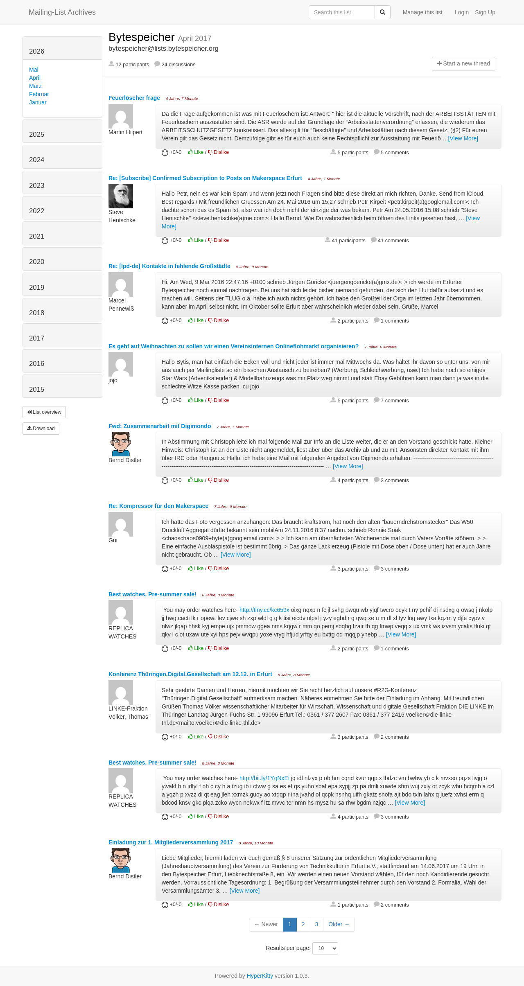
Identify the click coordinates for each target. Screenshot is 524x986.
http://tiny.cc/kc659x (264, 610)
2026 (36, 51)
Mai (33, 69)
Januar (38, 102)
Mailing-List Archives (62, 12)
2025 (36, 134)
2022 (36, 211)
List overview (44, 412)
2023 (36, 186)
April (35, 77)
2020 (36, 262)
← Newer (266, 924)
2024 (36, 160)
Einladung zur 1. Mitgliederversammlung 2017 (171, 842)
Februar (39, 94)
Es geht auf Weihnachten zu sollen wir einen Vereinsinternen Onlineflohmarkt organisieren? (234, 346)
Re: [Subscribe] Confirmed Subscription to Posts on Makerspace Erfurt (206, 178)
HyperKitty (260, 975)
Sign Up (485, 12)
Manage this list (423, 12)
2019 (36, 287)
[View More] (463, 138)
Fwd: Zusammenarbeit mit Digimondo (160, 426)
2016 (36, 364)
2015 (36, 389)
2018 (36, 313)
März (35, 86)
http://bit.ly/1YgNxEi (264, 778)
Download (41, 428)
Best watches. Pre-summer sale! (153, 594)
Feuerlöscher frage (135, 98)
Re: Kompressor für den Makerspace (159, 506)
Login (462, 12)
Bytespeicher (143, 37)
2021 (36, 236)
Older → (339, 924)
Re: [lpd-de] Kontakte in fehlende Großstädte (170, 266)
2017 (36, 338)
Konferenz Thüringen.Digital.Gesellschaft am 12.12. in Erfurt (191, 674)
